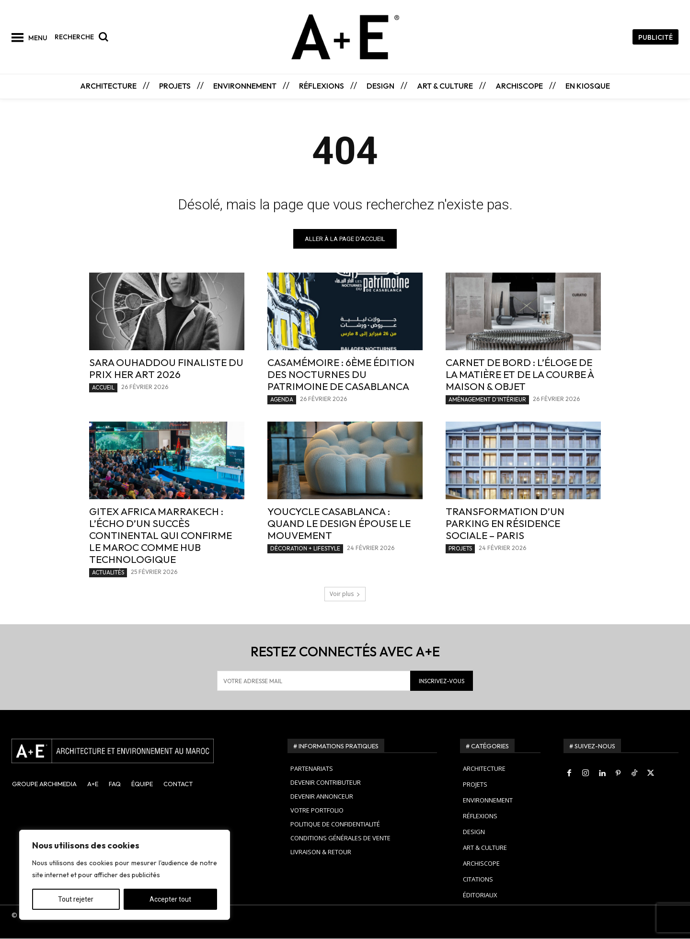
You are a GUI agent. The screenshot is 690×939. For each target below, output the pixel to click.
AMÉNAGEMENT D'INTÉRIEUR (487, 399)
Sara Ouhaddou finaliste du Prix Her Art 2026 (166, 368)
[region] (124, 875)
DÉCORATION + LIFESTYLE (305, 548)
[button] (84, 36)
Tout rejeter (75, 899)
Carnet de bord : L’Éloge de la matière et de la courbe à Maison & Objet (520, 374)
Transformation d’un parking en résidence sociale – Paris (505, 523)
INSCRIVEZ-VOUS (441, 681)
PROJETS (460, 548)
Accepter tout (170, 899)
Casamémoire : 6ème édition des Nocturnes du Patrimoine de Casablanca (340, 374)
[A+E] (138, 751)
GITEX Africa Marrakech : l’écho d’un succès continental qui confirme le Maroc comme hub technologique (160, 535)
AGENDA (281, 399)
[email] (313, 681)
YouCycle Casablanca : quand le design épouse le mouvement (339, 523)
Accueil (103, 387)
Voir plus (345, 594)
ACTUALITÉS (108, 572)
